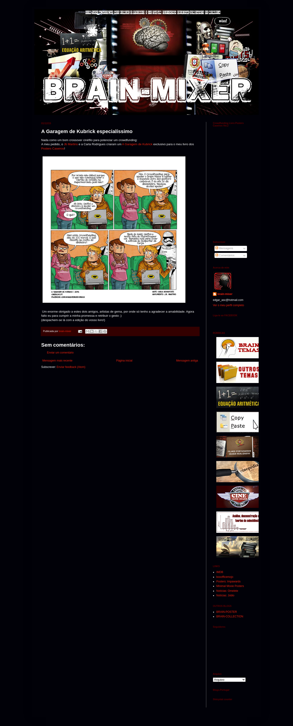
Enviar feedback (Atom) (71, 367)
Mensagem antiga (187, 360)
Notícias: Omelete (227, 590)
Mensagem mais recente (57, 360)
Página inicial (124, 360)
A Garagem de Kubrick (137, 144)
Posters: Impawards (228, 581)
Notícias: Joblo (225, 595)
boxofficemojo (224, 577)
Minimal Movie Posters (230, 586)
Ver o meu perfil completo (228, 305)
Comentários (224, 255)
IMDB (219, 572)
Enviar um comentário (60, 352)
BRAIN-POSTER (226, 611)
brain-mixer (224, 294)
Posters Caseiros (52, 148)
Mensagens (224, 248)
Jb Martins (70, 144)
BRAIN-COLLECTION (229, 616)
